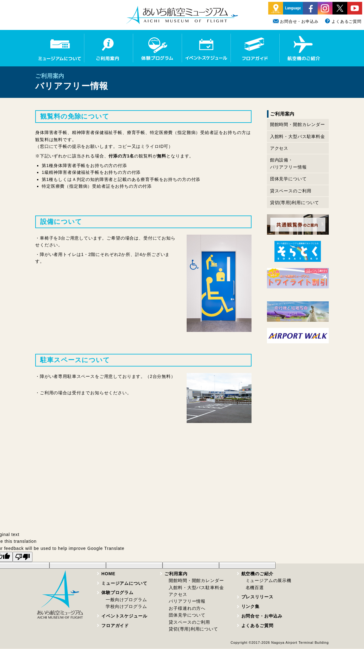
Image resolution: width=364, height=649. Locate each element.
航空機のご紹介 (257, 573)
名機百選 (255, 587)
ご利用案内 (175, 573)
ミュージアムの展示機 (268, 580)
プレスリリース (257, 596)
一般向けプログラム (126, 599)
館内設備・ (288, 163)
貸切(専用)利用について (294, 202)
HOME (108, 573)
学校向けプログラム (126, 606)
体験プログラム (117, 592)
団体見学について (288, 178)
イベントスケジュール (124, 615)
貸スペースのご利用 (290, 190)
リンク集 (250, 606)
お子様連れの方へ (187, 608)
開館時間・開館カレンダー (297, 124)
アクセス (279, 148)
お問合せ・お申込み (296, 21)
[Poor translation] (22, 557)
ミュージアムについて (124, 583)
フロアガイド (115, 625)
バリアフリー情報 (187, 601)
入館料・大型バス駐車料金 (297, 136)
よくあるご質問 (343, 21)
